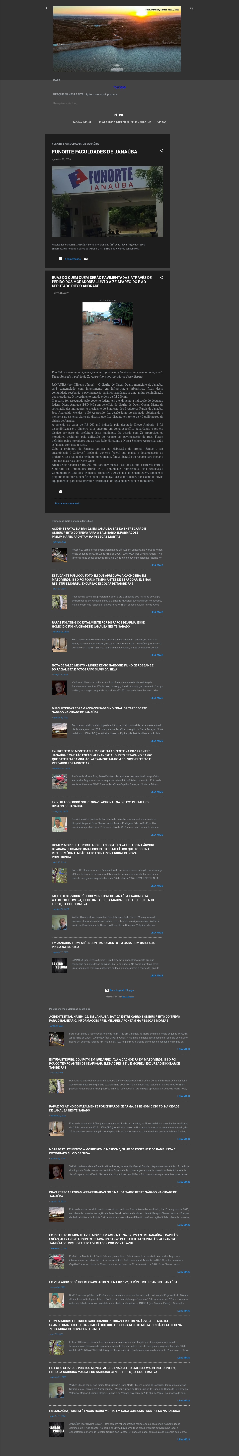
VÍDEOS (162, 122)
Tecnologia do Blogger (119, 990)
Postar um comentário (67, 503)
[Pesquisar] (192, 9)
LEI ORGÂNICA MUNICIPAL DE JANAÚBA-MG (124, 122)
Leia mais (157, 565)
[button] (161, 151)
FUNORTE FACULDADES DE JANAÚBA (94, 152)
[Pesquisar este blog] (119, 104)
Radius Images (128, 997)
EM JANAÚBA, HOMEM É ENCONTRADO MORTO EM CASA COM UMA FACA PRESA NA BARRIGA (114, 1411)
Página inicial (82, 122)
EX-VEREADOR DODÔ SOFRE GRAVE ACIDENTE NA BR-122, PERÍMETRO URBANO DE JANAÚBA (113, 1282)
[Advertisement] (183, 184)
